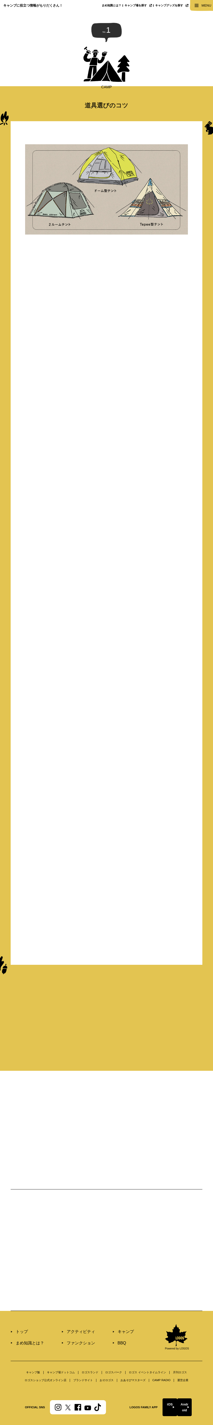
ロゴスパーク (113, 1348)
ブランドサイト (83, 1355)
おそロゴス (107, 1355)
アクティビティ (70, 1308)
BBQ (106, 1318)
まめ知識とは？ (111, 5)
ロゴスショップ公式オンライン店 (45, 1355)
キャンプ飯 (33, 1348)
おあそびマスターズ (133, 1355)
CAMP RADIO (161, 1355)
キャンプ (109, 1308)
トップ (20, 1308)
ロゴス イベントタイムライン (147, 1348)
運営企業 (182, 1355)
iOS (161, 1380)
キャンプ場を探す (138, 5)
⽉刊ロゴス (180, 1348)
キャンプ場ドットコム (61, 1348)
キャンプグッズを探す (171, 5)
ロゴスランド (90, 1348)
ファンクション (70, 1318)
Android (185, 1380)
